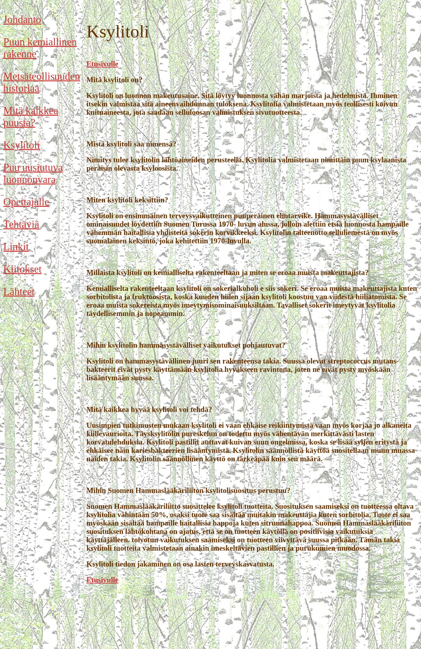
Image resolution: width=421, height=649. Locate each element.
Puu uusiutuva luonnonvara (33, 173)
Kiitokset (22, 269)
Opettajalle (26, 202)
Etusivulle (102, 64)
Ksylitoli (21, 145)
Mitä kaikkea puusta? (30, 117)
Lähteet (19, 291)
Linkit (16, 247)
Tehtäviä (21, 224)
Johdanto (22, 19)
